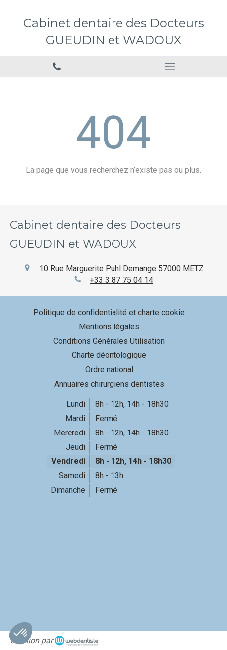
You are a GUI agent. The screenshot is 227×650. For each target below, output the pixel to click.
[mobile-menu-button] (170, 67)
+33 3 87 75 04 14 (121, 280)
